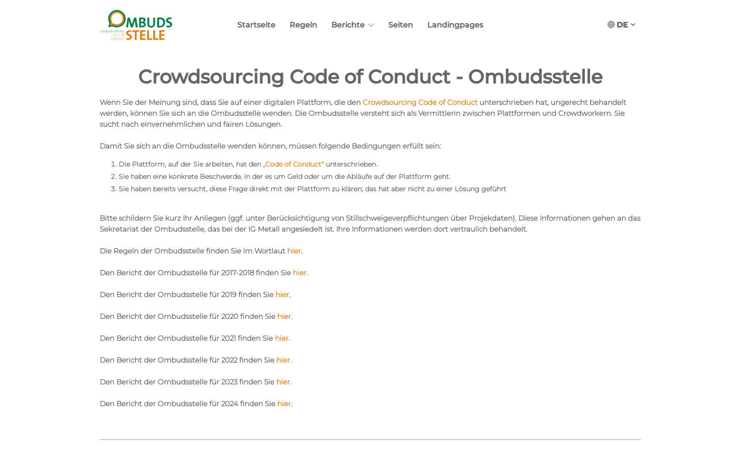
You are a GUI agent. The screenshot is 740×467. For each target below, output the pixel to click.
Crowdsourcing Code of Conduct (421, 102)
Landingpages (455, 24)
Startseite (256, 24)
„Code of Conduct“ (293, 164)
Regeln (303, 24)
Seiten (400, 24)
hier (294, 250)
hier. (283, 359)
